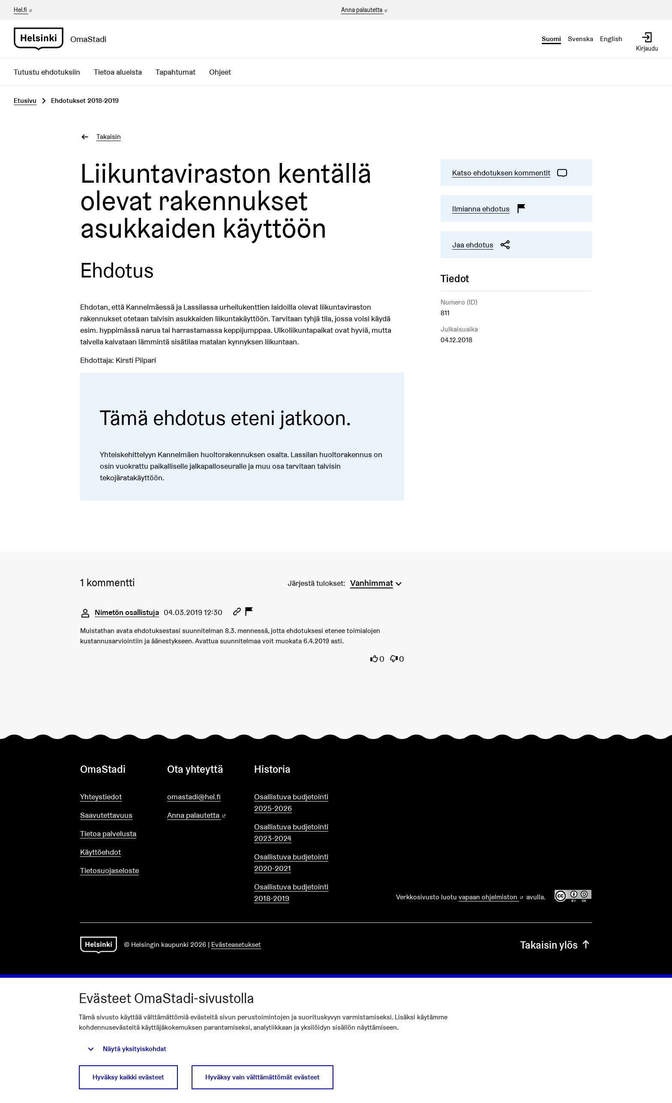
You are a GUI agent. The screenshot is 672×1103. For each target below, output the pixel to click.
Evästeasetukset (236, 944)
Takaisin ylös (556, 945)
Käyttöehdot (100, 852)
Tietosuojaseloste (109, 870)
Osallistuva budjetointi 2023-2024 (291, 832)
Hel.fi (23, 10)
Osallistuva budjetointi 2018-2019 (291, 892)
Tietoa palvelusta (108, 833)
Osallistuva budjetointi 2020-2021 (291, 862)
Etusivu (25, 100)
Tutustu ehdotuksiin (47, 72)
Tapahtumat (175, 72)
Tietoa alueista (118, 72)
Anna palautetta (365, 10)
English (611, 38)
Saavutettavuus (106, 815)
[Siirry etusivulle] (64, 39)
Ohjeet (220, 72)
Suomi (551, 38)
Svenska (580, 38)
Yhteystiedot (101, 797)
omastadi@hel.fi (194, 797)
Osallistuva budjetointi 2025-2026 (291, 802)
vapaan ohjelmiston (492, 896)
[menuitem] (377, 582)
